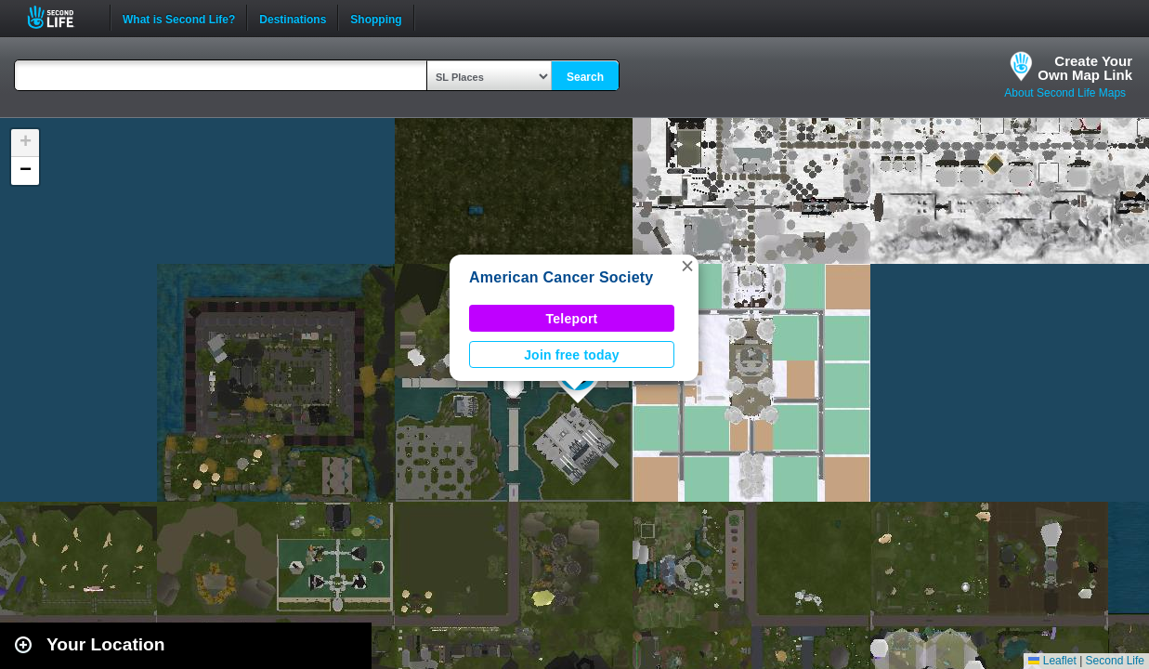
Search (585, 77)
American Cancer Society (561, 277)
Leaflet (1052, 660)
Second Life (61, 17)
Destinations (292, 17)
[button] (687, 266)
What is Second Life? (179, 17)
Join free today (572, 355)
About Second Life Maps (1065, 92)
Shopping (375, 17)
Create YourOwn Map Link (1085, 68)
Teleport (572, 318)
